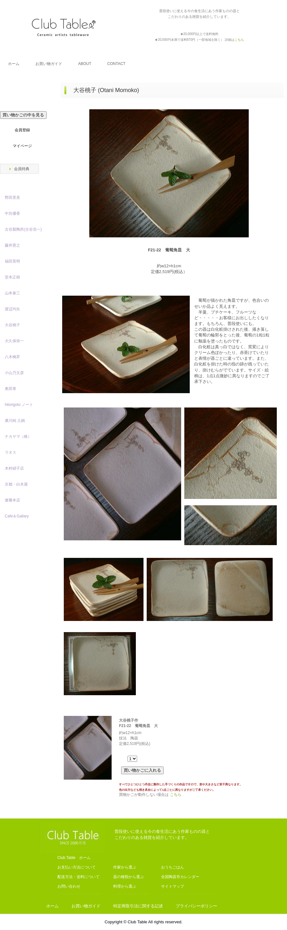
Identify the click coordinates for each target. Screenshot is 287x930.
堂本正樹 (12, 277)
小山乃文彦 (14, 373)
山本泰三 (12, 293)
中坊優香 (12, 213)
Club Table (64, 27)
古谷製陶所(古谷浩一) (23, 229)
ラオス (10, 452)
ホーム (13, 63)
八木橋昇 (12, 357)
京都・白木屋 (18, 484)
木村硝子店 (14, 468)
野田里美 (12, 197)
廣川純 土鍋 (15, 420)
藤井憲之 (12, 245)
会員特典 (21, 169)
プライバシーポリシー (196, 906)
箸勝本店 (12, 500)
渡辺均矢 (12, 309)
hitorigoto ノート (19, 404)
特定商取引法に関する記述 (138, 906)
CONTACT (116, 63)
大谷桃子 (12, 325)
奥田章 (10, 388)
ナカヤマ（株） (18, 436)
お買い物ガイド (48, 63)
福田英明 (12, 261)
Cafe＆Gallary (17, 516)
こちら (175, 794)
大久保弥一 (14, 341)
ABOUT (84, 63)
